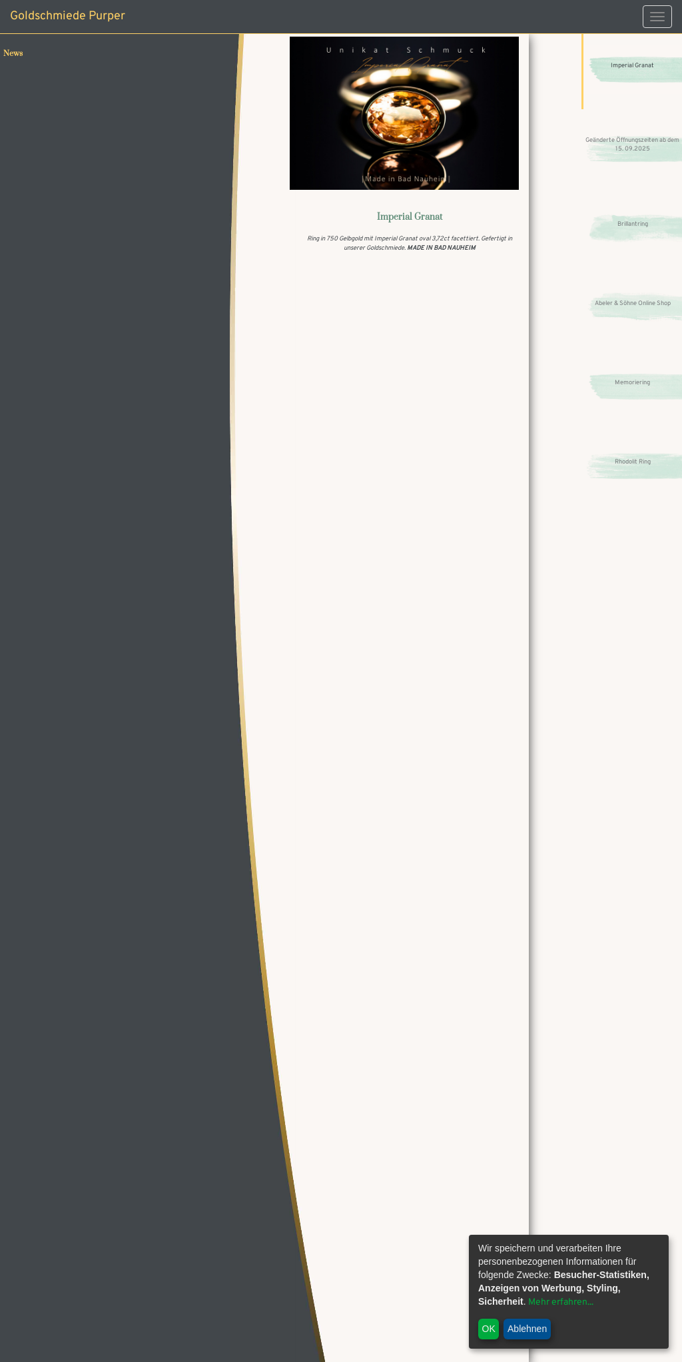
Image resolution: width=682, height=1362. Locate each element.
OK (489, 1328)
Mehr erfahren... (560, 1302)
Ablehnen (527, 1328)
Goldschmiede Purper (67, 16)
